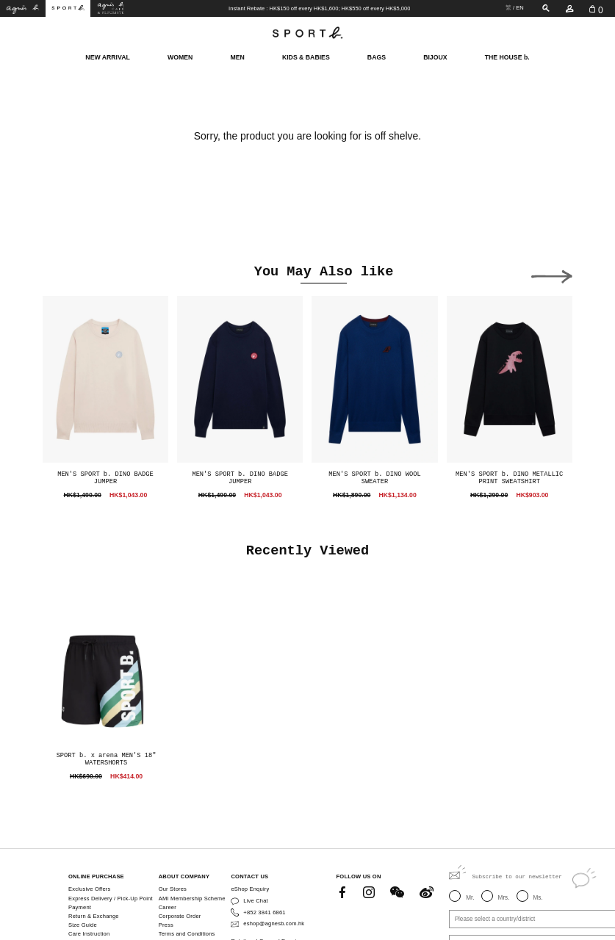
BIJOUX (435, 56)
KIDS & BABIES (306, 56)
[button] (551, 273)
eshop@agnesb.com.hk (273, 923)
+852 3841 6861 (264, 912)
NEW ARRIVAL (107, 56)
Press (166, 925)
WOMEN (180, 56)
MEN (237, 56)
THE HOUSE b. (507, 56)
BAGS (376, 56)
